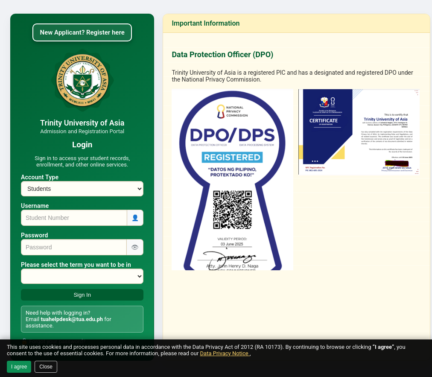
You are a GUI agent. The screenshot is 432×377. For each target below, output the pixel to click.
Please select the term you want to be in (76, 264)
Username (35, 205)
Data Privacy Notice (225, 353)
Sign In (81, 295)
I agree (19, 367)
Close (46, 367)
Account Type (39, 177)
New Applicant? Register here (82, 32)
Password (34, 235)
